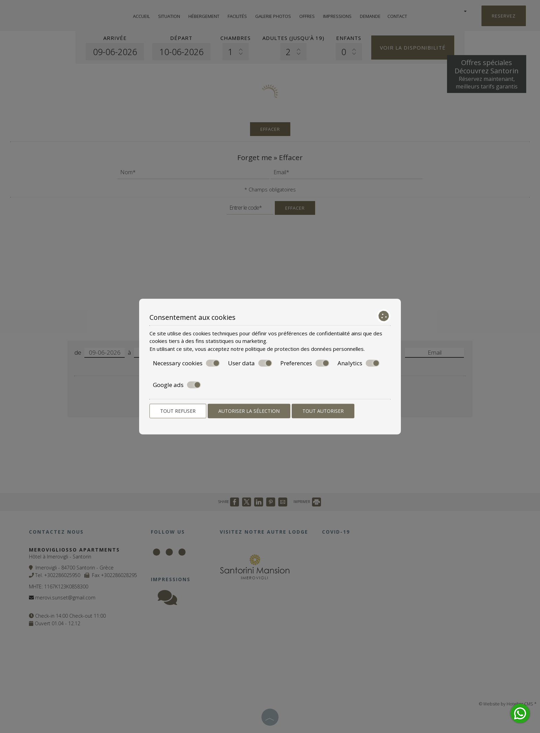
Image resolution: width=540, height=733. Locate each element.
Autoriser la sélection (249, 411)
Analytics (359, 363)
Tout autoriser (323, 411)
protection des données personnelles (319, 348)
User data (250, 363)
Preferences (304, 363)
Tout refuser (178, 411)
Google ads (177, 384)
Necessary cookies (186, 363)
